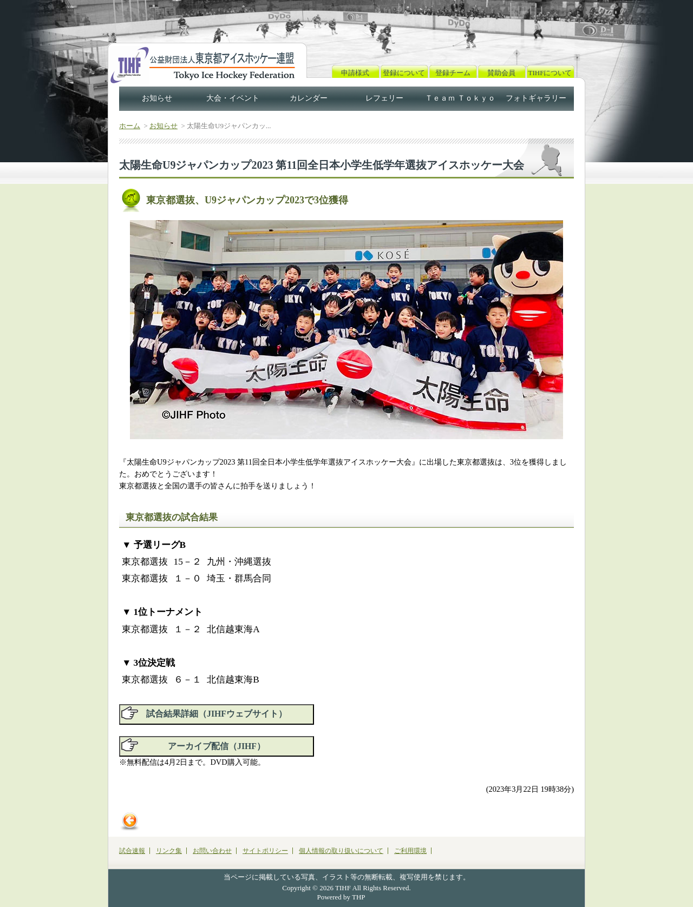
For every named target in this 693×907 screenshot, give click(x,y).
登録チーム (452, 73)
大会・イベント (232, 98)
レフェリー (384, 98)
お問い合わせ (212, 851)
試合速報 (132, 851)
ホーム (129, 126)
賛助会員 (501, 73)
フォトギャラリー (536, 98)
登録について (404, 73)
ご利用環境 (410, 851)
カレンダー (309, 98)
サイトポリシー (265, 851)
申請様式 (355, 73)
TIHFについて (550, 73)
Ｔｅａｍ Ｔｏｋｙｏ (460, 98)
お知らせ (157, 98)
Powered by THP (341, 897)
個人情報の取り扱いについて (341, 851)
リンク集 (169, 851)
